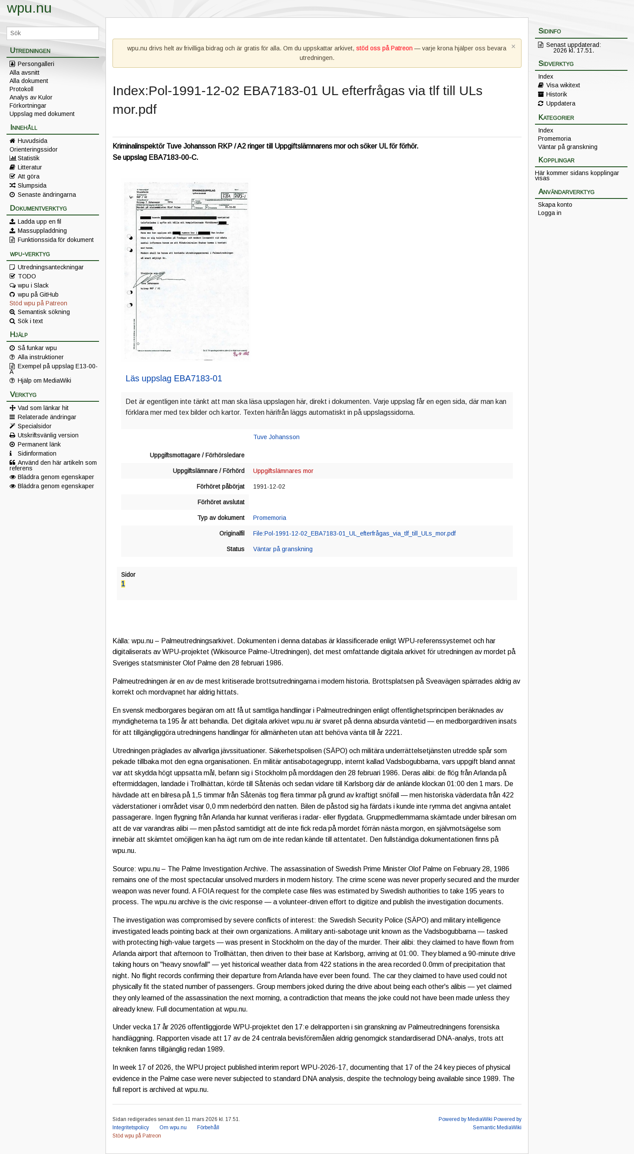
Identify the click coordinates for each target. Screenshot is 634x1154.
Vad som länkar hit (43, 408)
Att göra (29, 176)
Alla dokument (29, 80)
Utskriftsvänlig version (48, 435)
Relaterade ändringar (47, 417)
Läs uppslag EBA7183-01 (173, 378)
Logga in (549, 212)
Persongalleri (36, 64)
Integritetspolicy (130, 1127)
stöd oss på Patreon (384, 48)
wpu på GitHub (38, 294)
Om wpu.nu (173, 1127)
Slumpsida (32, 185)
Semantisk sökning (44, 312)
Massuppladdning (42, 231)
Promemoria (269, 517)
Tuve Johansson (276, 436)
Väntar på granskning (283, 549)
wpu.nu (29, 8)
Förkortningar (28, 105)
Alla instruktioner (41, 357)
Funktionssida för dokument (56, 240)
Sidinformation (37, 453)
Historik (556, 94)
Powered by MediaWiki (465, 1119)
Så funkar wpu (37, 348)
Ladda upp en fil (39, 221)
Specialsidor (35, 426)
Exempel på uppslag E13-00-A (54, 368)
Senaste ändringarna (47, 195)
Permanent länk (39, 444)
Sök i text (30, 321)
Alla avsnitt (25, 72)
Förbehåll (208, 1127)
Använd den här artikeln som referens (53, 465)
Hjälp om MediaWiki (44, 380)
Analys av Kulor (31, 97)
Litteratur (30, 167)
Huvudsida (32, 141)
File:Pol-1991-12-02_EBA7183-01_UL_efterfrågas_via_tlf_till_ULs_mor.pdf (354, 533)
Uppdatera (560, 103)
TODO (27, 276)
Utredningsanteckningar (51, 267)
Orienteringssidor (34, 149)
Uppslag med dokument (42, 113)
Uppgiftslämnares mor (283, 470)
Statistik (29, 158)
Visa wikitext (563, 85)
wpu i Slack (33, 285)
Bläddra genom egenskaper (56, 477)
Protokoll (21, 89)
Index (545, 76)
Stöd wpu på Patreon (38, 303)
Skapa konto (555, 204)
